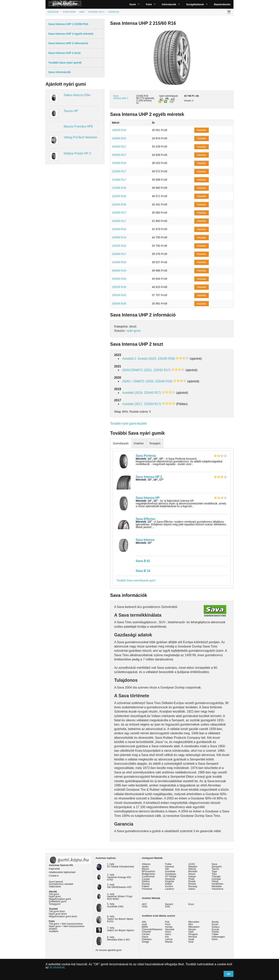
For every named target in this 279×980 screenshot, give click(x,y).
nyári (161, 96)
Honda (168, 926)
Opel (191, 931)
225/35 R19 (119, 196)
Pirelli (191, 878)
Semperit (216, 866)
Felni (149, 4)
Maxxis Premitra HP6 (78, 126)
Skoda (215, 921)
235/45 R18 (119, 229)
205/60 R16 (119, 163)
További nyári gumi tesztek (128, 423)
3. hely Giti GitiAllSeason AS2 (119, 886)
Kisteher (139, 443)
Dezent (169, 904)
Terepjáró (154, 443)
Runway (192, 886)
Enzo (191, 904)
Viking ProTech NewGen (80, 137)
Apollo (145, 866)
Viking (215, 881)
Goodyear (170, 873)
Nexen (191, 873)
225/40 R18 (119, 204)
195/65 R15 (119, 138)
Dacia (145, 936)
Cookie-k (54, 875)
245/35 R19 (119, 245)
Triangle (216, 876)
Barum (145, 868)
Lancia (168, 939)
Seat (190, 941)
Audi (144, 924)
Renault (192, 936)
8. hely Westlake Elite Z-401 (118, 938)
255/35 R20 (119, 295)
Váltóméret (55, 886)
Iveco (168, 934)
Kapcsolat (54, 868)
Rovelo (192, 883)
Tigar (214, 871)
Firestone (147, 888)
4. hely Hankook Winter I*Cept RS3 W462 (119, 897)
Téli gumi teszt (57, 911)
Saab (191, 939)
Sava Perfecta (146, 455)
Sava (214, 864)
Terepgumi (54, 903)
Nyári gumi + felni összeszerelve (66, 926)
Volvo (215, 939)
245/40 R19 (119, 270)
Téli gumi (54, 894)
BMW (145, 926)
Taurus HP (71, 111)
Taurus (215, 868)
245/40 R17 (119, 253)
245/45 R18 (119, 278)
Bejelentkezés (222, 4)
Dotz (167, 906)
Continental (148, 876)
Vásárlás (201, 130)
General (169, 866)
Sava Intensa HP (148, 497)
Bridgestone (148, 873)
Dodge (145, 941)
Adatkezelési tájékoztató (62, 872)
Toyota (215, 931)
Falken (145, 886)
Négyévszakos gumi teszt (63, 916)
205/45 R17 (119, 146)
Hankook (170, 878)
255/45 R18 (119, 303)
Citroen (146, 934)
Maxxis (192, 868)
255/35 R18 (119, 287)
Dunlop (146, 883)
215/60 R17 (119, 179)
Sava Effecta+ (146, 519)
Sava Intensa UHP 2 (120, 97)
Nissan (192, 929)
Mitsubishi (193, 926)
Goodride (170, 871)
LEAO (191, 864)
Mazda (168, 941)
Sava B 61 (143, 561)
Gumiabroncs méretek (61, 884)
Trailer (215, 934)
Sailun (191, 888)
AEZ (144, 904)
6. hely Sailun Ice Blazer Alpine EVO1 (120, 919)
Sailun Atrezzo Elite (77, 95)
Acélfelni (53, 931)
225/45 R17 (119, 212)
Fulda (168, 864)
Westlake (217, 886)
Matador (192, 866)
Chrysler (146, 931)
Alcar (144, 906)
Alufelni (53, 928)
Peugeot (193, 934)
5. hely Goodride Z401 (115, 905)
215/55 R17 (119, 171)
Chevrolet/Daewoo (152, 929)
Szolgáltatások (195, 4)
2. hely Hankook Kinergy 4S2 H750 (119, 877)
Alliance (146, 864)
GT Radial (170, 876)
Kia (167, 936)
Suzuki (215, 929)
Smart (215, 924)
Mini (190, 924)
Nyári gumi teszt (58, 913)
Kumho (169, 886)
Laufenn (169, 888)
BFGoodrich (148, 871)
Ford (167, 924)
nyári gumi (133, 330)
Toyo (214, 873)
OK (229, 973)
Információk (169, 4)
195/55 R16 (119, 130)
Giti (167, 868)
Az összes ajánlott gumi (108, 950)
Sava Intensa (145, 539)
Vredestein (217, 883)
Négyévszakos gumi (60, 898)
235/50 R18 (119, 237)
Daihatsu (147, 939)
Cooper (146, 878)
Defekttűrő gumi (57, 901)
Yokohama (217, 888)
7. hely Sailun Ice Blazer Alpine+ (121, 929)
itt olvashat (57, 967)
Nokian (192, 876)
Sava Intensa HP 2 (149, 476)
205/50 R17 (119, 154)
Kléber (168, 883)
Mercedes (193, 921)
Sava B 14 (143, 570)
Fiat (167, 921)
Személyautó (120, 443)
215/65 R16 (119, 187)
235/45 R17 (119, 220)
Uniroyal (216, 878)
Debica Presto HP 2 (77, 153)
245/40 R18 (119, 262)
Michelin (192, 871)
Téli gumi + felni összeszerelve (66, 923)
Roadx (191, 881)
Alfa (144, 921)
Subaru (216, 926)
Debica (146, 881)
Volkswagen (218, 936)
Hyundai (169, 929)
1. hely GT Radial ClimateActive (120, 865)
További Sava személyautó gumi (135, 580)
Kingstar (169, 881)
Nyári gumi (55, 896)
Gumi (132, 4)
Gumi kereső (56, 881)
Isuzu (168, 931)
